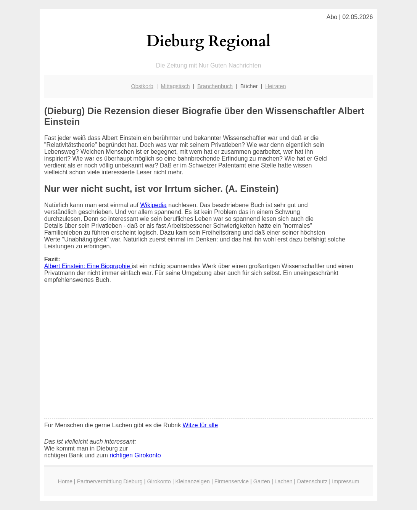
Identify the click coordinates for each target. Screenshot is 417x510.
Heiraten (275, 86)
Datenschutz (312, 481)
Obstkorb (142, 86)
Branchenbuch (215, 86)
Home (65, 481)
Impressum (345, 481)
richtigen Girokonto (135, 455)
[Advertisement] (208, 355)
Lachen (284, 481)
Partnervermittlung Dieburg (110, 481)
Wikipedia (153, 205)
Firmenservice (231, 481)
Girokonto (159, 481)
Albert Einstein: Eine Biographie (88, 266)
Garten (261, 481)
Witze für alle (200, 425)
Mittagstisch (175, 86)
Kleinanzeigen (192, 481)
